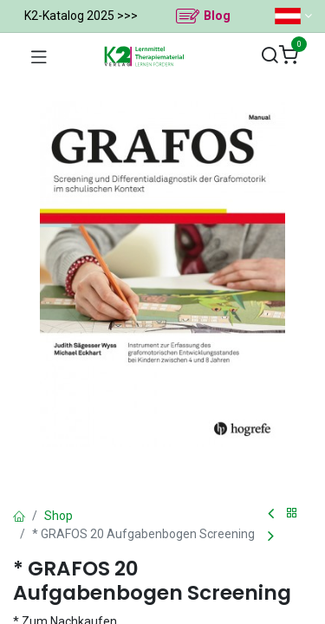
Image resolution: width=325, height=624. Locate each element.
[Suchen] (269, 56)
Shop (58, 516)
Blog (217, 16)
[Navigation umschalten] (39, 56)
